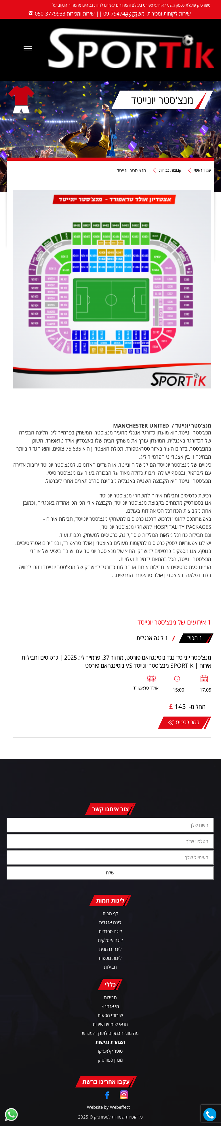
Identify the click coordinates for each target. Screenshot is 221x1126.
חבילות (110, 967)
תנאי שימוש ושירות (110, 1024)
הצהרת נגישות (110, 1042)
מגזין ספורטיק (110, 1060)
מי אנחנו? (110, 1006)
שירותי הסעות (110, 1015)
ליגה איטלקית (110, 940)
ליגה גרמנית (110, 949)
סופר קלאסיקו (110, 1051)
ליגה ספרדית (110, 931)
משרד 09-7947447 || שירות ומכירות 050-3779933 (89, 13)
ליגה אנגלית (110, 922)
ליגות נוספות (110, 958)
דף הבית (110, 913)
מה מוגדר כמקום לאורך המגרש (110, 1033)
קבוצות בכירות (170, 170)
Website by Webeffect (108, 1107)
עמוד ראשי (202, 170)
